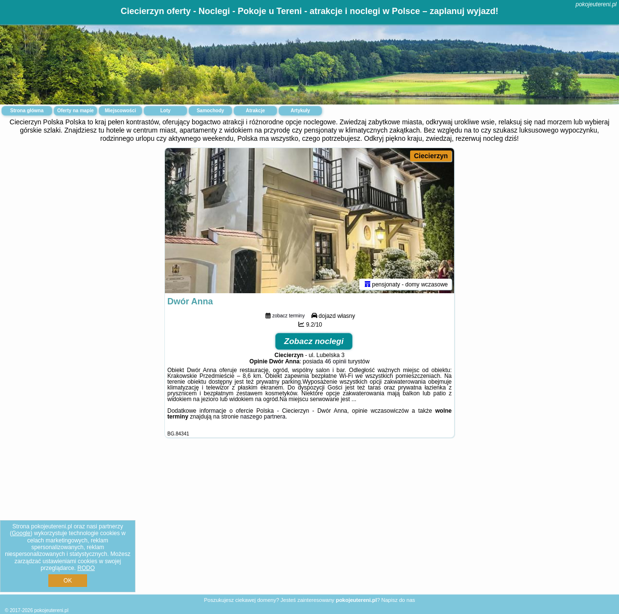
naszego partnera (262, 416)
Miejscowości (120, 110)
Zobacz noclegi (314, 341)
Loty (165, 110)
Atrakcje (255, 110)
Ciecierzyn (431, 156)
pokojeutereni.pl (596, 4)
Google (21, 533)
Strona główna (27, 110)
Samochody (210, 110)
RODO (86, 568)
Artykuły (300, 110)
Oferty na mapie (75, 110)
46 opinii (335, 361)
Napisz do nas (398, 600)
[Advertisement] (309, 523)
